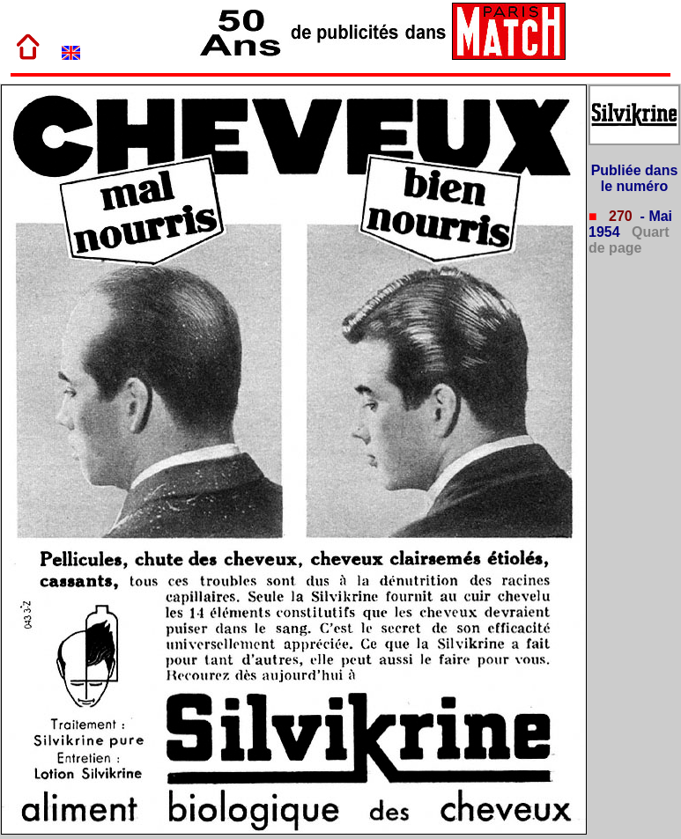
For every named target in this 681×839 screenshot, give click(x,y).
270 (619, 216)
